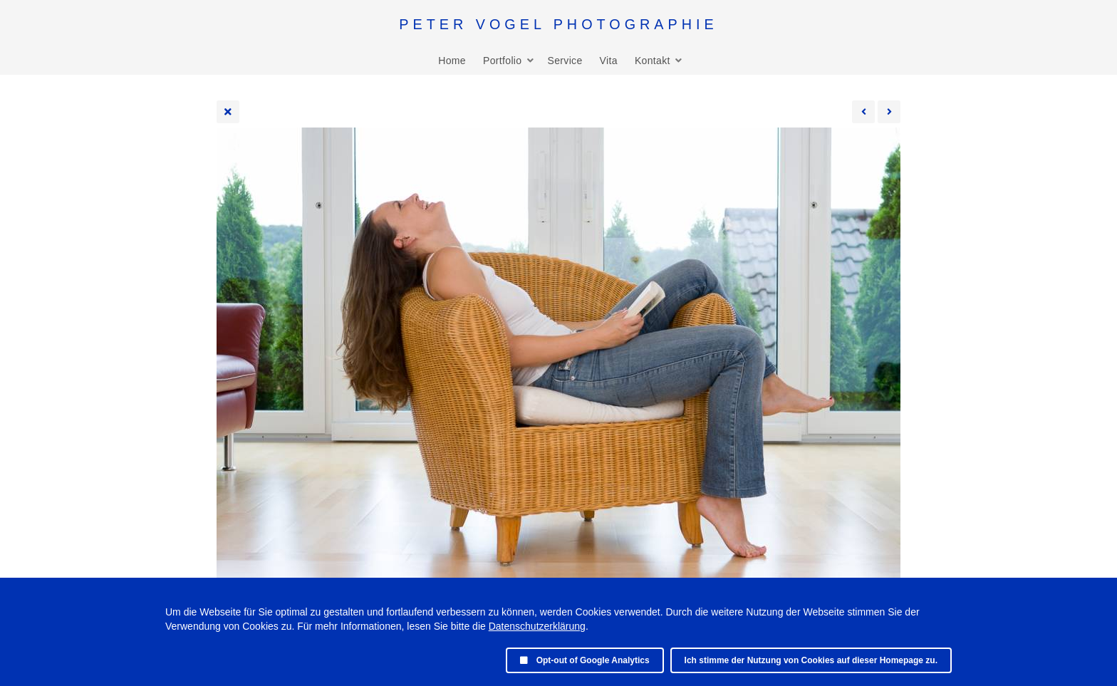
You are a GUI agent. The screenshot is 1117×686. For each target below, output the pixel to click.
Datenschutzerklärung (537, 626)
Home (452, 60)
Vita (609, 60)
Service (564, 60)
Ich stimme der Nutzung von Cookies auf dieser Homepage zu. (811, 660)
